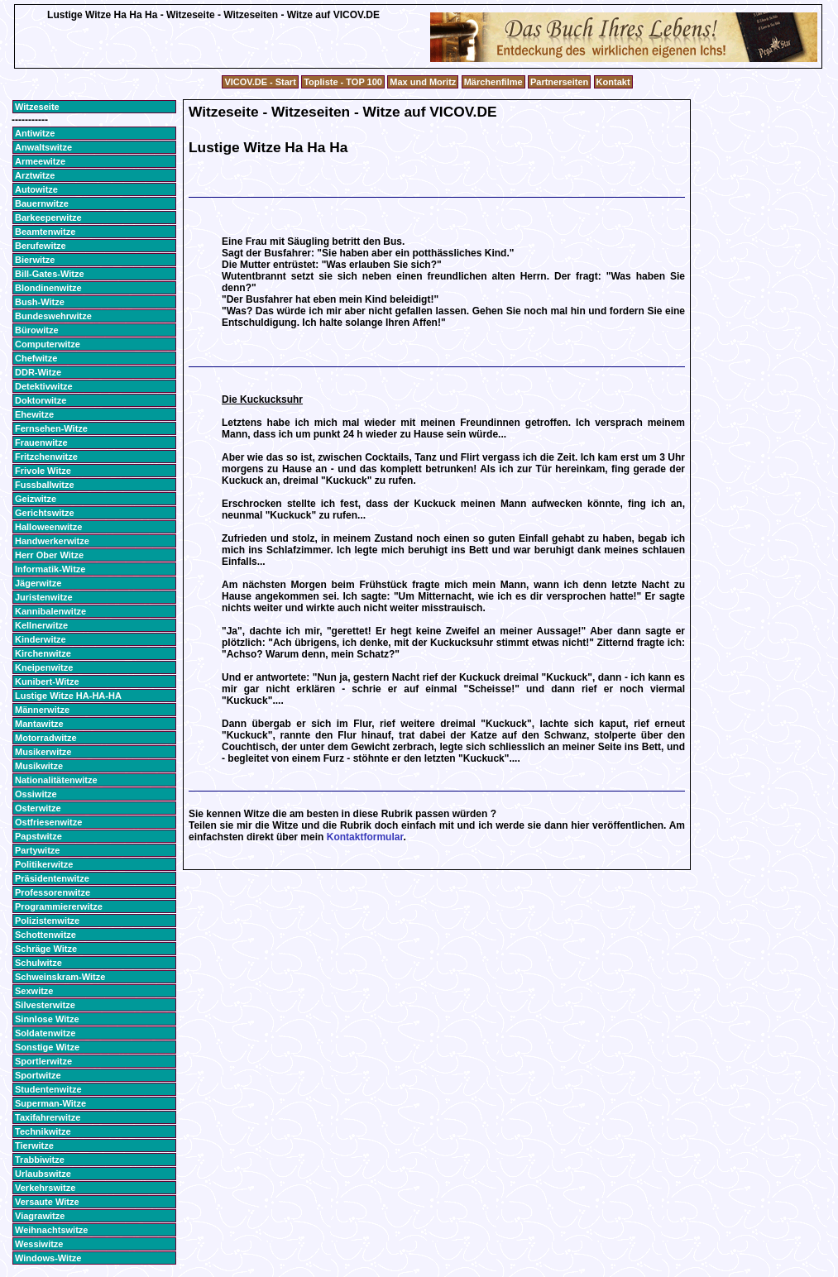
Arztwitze (35, 175)
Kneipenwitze (44, 667)
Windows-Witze (48, 1258)
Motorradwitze (46, 738)
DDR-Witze (38, 372)
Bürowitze (37, 330)
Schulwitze (38, 963)
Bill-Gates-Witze (49, 274)
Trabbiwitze (40, 1160)
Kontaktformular (365, 837)
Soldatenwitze (45, 1033)
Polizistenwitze (47, 920)
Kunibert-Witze (47, 681)
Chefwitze (36, 358)
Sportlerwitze (43, 1061)
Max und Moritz (423, 82)
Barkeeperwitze (48, 217)
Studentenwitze (48, 1089)
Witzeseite (37, 107)
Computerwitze (47, 344)
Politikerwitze (44, 864)
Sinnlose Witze (47, 1019)
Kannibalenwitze (50, 611)
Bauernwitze (42, 203)
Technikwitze (43, 1131)
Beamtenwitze (45, 232)
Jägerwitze (38, 583)
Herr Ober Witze (49, 555)
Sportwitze (38, 1075)
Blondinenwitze (48, 288)
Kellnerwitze (41, 625)
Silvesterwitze (45, 1005)
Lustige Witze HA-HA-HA (68, 696)
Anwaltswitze (43, 147)
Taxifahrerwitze (47, 1117)
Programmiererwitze (59, 906)
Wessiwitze (39, 1244)
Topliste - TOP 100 (343, 82)
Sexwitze (34, 991)
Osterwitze (38, 808)
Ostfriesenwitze (48, 822)
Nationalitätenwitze (56, 780)
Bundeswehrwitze (53, 316)
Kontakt (613, 82)
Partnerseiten (559, 82)
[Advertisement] (213, 61)
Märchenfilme (493, 82)
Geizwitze (35, 499)
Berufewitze (40, 246)
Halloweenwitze (48, 527)
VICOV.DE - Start (259, 82)
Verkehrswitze (45, 1188)
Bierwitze (35, 260)
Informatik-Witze (50, 569)
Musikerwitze (43, 752)
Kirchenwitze (43, 653)
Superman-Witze (50, 1103)
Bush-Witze (40, 302)
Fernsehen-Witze (51, 428)
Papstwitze (38, 836)
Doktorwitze (40, 400)
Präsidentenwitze (52, 878)
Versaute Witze (47, 1202)
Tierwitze (34, 1145)
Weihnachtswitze (51, 1230)
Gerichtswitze (44, 513)
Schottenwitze (45, 935)
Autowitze (36, 189)
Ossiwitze (36, 794)
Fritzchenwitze (46, 457)
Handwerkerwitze (52, 541)
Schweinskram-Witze (60, 977)
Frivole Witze (43, 471)
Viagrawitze (40, 1216)
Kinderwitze (40, 639)
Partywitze (37, 850)
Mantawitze (39, 724)
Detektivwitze (44, 386)
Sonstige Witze (47, 1047)
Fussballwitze (44, 485)
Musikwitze (39, 766)
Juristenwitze (44, 597)
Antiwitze (35, 133)
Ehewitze (34, 414)
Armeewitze (40, 161)
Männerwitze (42, 710)
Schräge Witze (46, 949)
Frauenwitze (41, 442)
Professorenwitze (52, 892)
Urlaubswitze (43, 1174)
